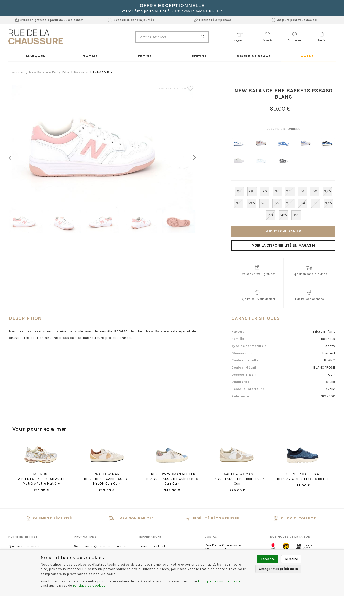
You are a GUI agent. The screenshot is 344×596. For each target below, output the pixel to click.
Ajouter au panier (283, 231)
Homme (90, 55)
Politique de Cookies (89, 585)
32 (315, 191)
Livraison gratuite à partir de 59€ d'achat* (49, 20)
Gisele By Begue (253, 55)
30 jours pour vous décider (294, 20)
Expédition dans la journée (131, 20)
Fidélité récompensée (213, 20)
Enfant (199, 55)
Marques (35, 55)
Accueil (18, 73)
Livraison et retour (155, 546)
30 (277, 191)
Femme (144, 55)
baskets (81, 73)
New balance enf (43, 73)
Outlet (308, 55)
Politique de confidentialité (219, 581)
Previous (11, 157)
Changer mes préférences (278, 569)
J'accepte (268, 559)
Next (193, 157)
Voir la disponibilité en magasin (283, 245)
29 (265, 191)
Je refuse (291, 559)
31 (302, 191)
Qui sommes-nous (24, 546)
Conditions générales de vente (100, 546)
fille (65, 73)
